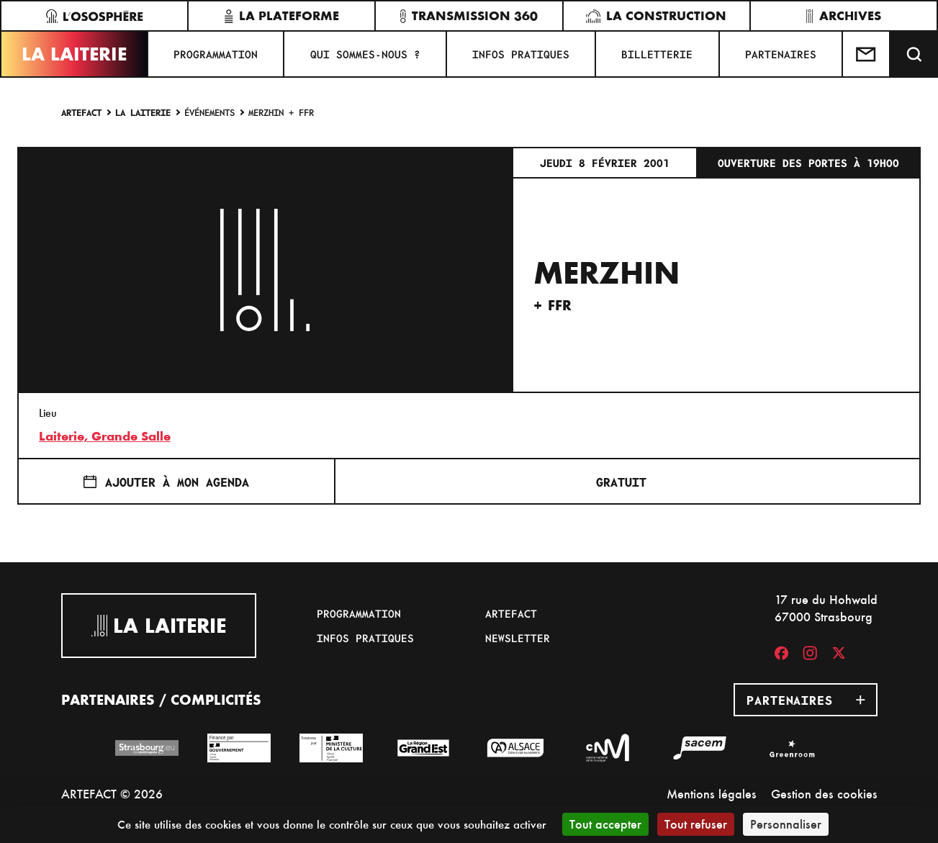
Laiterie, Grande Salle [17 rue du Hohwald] (105, 436)
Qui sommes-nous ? (365, 54)
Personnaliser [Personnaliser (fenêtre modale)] (785, 823)
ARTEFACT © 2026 (112, 793)
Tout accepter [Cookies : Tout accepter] (605, 823)
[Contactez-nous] (866, 54)
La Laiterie (74, 54)
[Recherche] (914, 54)
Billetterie (657, 54)
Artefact (81, 112)
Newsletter (517, 638)
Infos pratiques (520, 54)
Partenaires (780, 54)
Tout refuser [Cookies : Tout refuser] (695, 823)
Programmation (215, 54)
